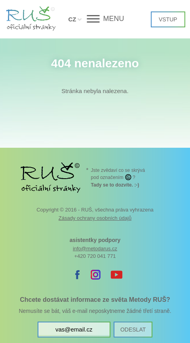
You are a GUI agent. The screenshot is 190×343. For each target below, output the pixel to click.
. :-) (115, 185)
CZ (72, 19)
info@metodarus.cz (95, 248)
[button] (95, 19)
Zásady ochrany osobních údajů (95, 218)
